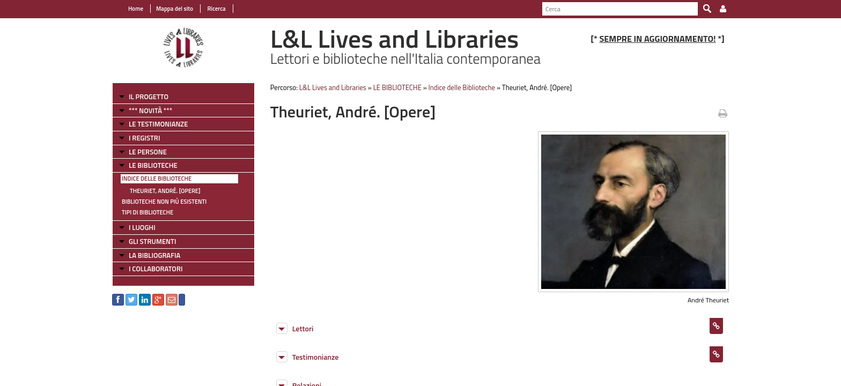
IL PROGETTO (148, 96)
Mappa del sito (174, 8)
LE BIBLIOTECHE (153, 165)
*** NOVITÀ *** (150, 110)
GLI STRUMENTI (152, 241)
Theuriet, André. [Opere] (165, 191)
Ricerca (216, 8)
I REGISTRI (144, 137)
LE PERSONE (148, 151)
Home (135, 8)
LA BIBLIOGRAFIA (154, 255)
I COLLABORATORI (155, 268)
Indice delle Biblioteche (156, 178)
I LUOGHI (142, 227)
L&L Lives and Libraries (332, 87)
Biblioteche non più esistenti (164, 201)
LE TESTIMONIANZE (158, 123)
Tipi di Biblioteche (147, 212)
